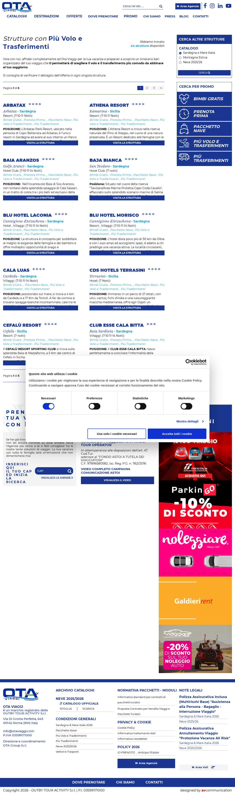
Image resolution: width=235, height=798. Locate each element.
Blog (184, 16)
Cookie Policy (126, 728)
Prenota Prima (34, 120)
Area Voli (203, 767)
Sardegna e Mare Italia (197, 53)
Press (170, 16)
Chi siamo (152, 16)
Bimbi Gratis (12, 120)
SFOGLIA (66, 709)
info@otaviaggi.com (18, 731)
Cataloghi (17, 16)
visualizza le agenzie (57, 478)
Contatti (200, 16)
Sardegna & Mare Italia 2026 (74, 725)
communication (216, 790)
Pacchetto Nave (59, 120)
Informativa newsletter (132, 739)
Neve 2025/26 (190, 62)
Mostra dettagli (187, 421)
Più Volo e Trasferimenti (71, 736)
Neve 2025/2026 (66, 746)
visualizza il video (117, 480)
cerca (204, 72)
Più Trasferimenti (46, 124)
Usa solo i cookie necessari (117, 433)
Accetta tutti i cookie (177, 433)
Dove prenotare (103, 16)
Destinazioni (46, 16)
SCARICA (88, 709)
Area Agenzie (188, 6)
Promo (131, 16)
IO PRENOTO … (138, 752)
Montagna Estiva (193, 57)
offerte (74, 16)
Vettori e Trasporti (67, 752)
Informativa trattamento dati (137, 733)
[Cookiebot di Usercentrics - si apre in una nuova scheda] (188, 362)
